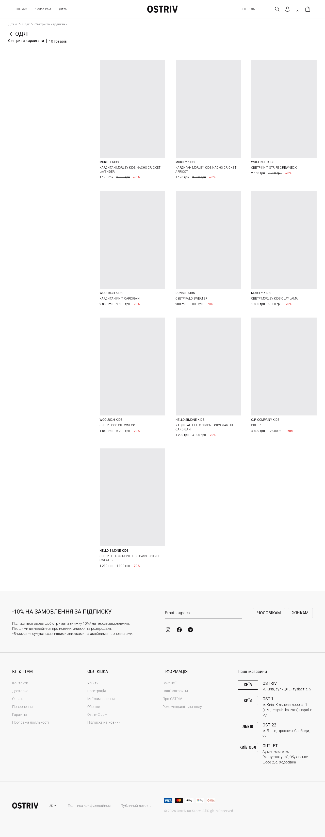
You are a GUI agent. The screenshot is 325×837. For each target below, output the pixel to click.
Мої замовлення (101, 699)
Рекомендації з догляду (182, 707)
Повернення (22, 707)
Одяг (26, 24)
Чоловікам (43, 9)
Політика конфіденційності (90, 806)
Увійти (93, 683)
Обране (93, 707)
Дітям (63, 9)
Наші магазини (175, 691)
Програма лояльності (30, 722)
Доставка (20, 691)
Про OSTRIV (172, 699)
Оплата (18, 699)
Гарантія (19, 714)
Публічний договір (136, 806)
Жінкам (21, 9)
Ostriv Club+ (97, 714)
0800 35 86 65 (249, 9)
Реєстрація (96, 691)
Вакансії (169, 683)
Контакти (20, 683)
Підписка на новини (104, 722)
